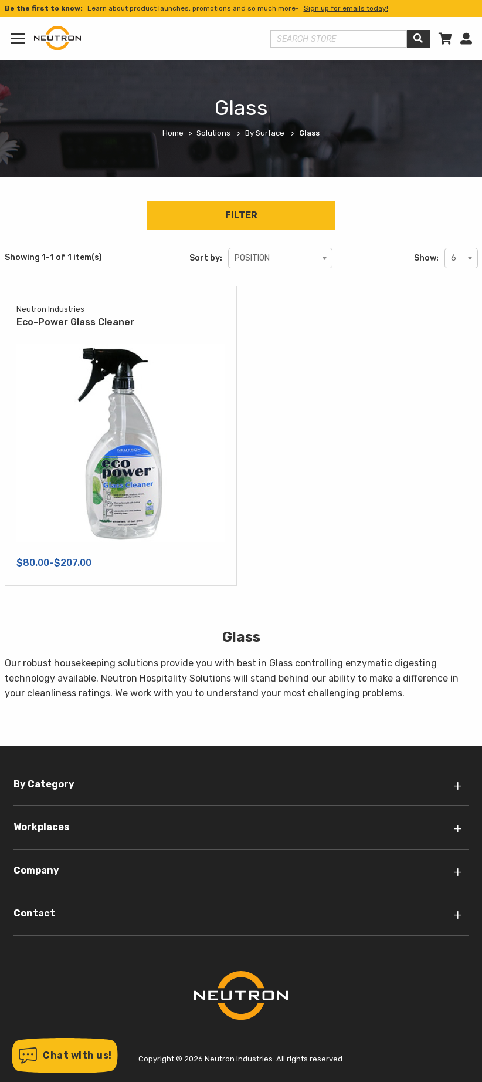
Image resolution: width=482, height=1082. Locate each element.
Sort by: (205, 258)
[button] (65, 1055)
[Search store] (339, 39)
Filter (241, 215)
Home (173, 133)
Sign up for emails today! (346, 8)
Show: (426, 258)
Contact (34, 913)
